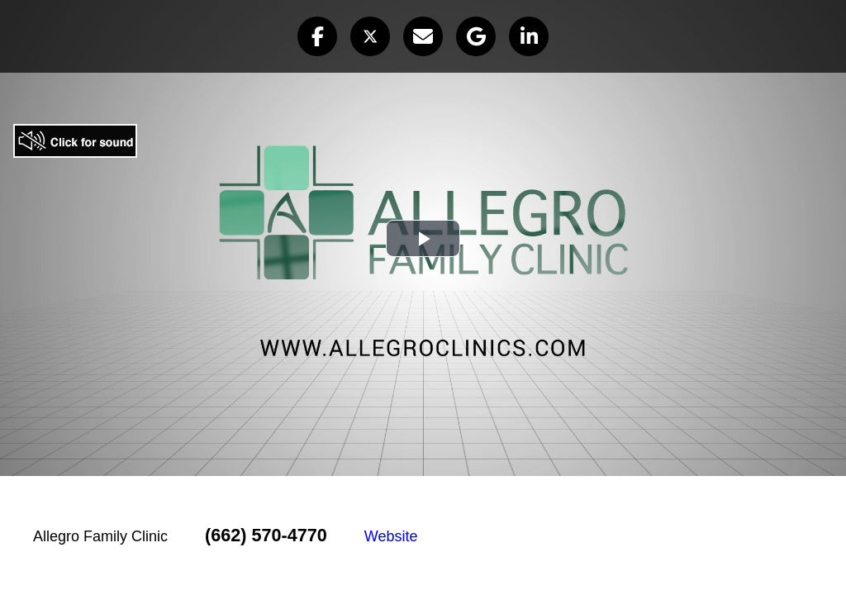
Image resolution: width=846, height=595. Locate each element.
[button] (317, 36)
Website (391, 536)
